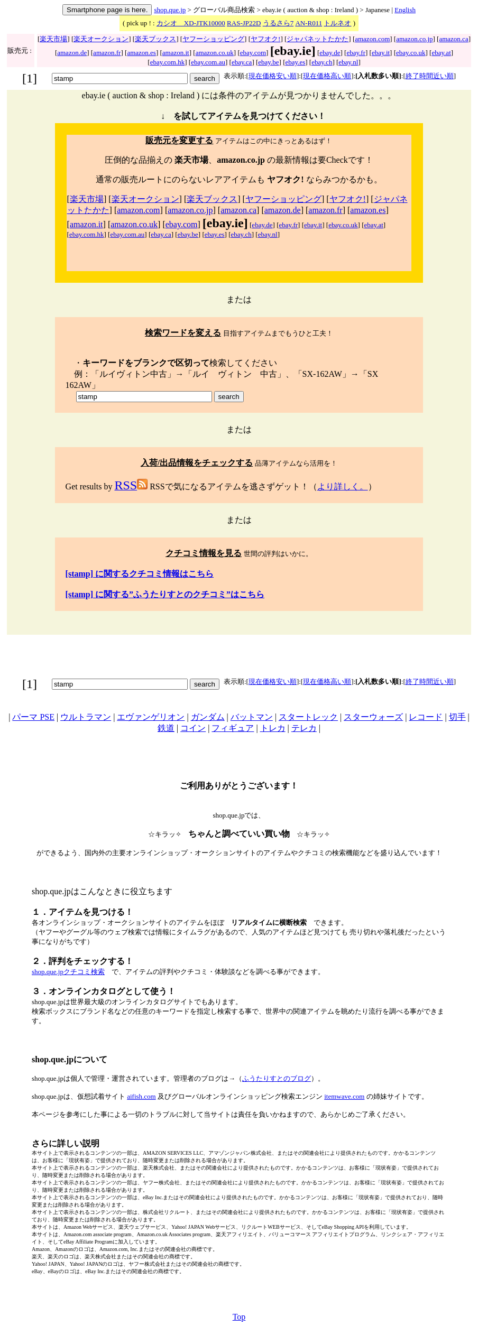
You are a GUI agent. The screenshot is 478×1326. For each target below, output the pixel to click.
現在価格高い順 (327, 76)
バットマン (252, 716)
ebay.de (329, 53)
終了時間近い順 (430, 76)
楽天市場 (53, 39)
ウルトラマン (85, 716)
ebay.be (268, 62)
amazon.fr (107, 53)
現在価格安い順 (273, 76)
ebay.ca (242, 62)
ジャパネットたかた (317, 39)
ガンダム (208, 716)
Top (239, 1316)
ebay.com (253, 53)
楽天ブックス (155, 39)
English (405, 10)
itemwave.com (344, 1096)
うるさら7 (278, 23)
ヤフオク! (265, 39)
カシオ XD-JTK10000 (191, 23)
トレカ (273, 728)
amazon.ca (453, 39)
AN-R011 (308, 23)
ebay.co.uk (410, 53)
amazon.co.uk (215, 53)
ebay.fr (355, 53)
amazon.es (141, 53)
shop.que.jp (170, 10)
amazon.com (372, 39)
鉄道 (166, 728)
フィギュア (233, 728)
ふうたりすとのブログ (276, 1078)
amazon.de (72, 53)
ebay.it (381, 53)
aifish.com (141, 1096)
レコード (426, 716)
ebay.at (441, 53)
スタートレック (308, 716)
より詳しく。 (342, 486)
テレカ (304, 728)
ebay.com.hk (167, 62)
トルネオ (337, 23)
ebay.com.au (208, 62)
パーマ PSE (33, 716)
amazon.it (175, 53)
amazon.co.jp (414, 39)
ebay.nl (348, 62)
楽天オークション (100, 39)
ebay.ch (321, 62)
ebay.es (295, 62)
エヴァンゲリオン (151, 716)
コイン (193, 728)
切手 (457, 716)
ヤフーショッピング (213, 39)
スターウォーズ (373, 716)
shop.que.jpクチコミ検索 (68, 972)
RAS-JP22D (244, 23)
